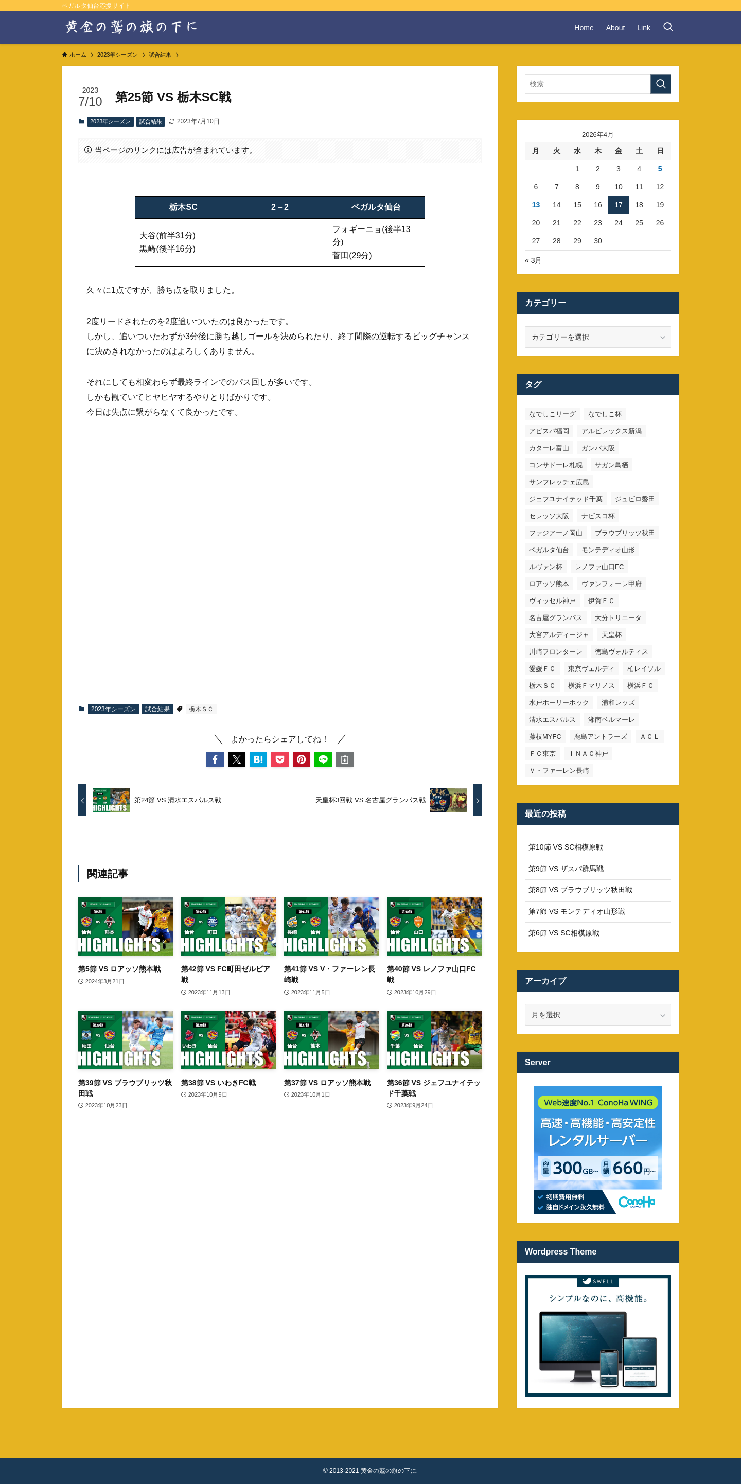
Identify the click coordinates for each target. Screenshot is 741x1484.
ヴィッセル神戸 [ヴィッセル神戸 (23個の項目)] (552, 601)
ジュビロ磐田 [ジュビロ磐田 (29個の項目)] (635, 499)
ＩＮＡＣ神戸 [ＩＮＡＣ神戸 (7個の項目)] (588, 753)
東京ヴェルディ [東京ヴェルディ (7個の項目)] (591, 669)
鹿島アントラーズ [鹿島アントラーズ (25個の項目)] (600, 736)
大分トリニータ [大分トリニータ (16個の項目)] (618, 618)
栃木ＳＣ (201, 709)
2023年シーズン (110, 121)
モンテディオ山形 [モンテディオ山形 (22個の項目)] (608, 550)
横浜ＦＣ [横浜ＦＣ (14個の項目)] (640, 686)
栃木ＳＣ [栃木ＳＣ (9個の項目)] (542, 686)
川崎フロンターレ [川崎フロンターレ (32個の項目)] (556, 652)
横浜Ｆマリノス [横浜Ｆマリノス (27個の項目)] (591, 686)
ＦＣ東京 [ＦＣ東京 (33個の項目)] (542, 753)
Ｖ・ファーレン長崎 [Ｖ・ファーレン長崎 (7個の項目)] (559, 770)
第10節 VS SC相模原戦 (565, 847)
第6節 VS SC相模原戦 (563, 933)
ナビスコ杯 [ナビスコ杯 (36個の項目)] (598, 516)
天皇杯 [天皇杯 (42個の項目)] (612, 635)
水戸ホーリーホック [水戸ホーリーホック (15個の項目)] (559, 702)
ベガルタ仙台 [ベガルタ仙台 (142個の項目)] (549, 550)
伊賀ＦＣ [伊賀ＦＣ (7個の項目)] (601, 601)
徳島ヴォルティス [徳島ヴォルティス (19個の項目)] (621, 652)
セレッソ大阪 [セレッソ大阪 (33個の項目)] (549, 516)
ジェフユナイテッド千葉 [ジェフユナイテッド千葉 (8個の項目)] (566, 499)
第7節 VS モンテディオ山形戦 (576, 911)
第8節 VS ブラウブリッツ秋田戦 (580, 890)
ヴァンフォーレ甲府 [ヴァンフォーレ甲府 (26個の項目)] (611, 584)
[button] (215, 759)
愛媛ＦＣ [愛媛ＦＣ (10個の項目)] (542, 669)
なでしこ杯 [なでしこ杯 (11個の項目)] (605, 414)
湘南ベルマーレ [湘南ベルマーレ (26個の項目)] (611, 719)
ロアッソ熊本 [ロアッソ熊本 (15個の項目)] (549, 584)
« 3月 (533, 260)
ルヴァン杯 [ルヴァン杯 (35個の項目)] (545, 567)
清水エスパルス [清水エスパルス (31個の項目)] (552, 719)
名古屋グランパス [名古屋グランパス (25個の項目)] (556, 618)
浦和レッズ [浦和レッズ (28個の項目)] (618, 702)
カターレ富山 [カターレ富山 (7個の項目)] (549, 448)
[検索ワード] (598, 84)
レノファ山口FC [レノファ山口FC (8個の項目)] (599, 567)
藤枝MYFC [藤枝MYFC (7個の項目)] (545, 736)
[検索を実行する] (660, 84)
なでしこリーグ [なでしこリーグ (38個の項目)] (552, 414)
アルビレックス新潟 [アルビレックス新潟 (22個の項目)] (611, 431)
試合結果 (150, 121)
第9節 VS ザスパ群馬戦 (566, 868)
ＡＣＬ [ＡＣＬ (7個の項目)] (650, 736)
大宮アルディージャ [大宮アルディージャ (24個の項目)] (559, 635)
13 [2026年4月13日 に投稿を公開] (536, 205)
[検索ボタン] (668, 27)
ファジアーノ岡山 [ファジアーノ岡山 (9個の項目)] (556, 533)
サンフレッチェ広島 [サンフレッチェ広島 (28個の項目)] (559, 482)
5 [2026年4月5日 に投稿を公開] (660, 169)
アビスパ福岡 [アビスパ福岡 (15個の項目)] (549, 431)
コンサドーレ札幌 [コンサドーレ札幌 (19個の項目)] (556, 465)
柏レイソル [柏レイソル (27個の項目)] (644, 669)
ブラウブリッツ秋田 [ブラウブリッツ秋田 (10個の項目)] (625, 533)
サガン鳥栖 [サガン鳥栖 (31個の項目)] (611, 465)
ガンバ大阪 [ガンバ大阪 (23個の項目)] (598, 448)
